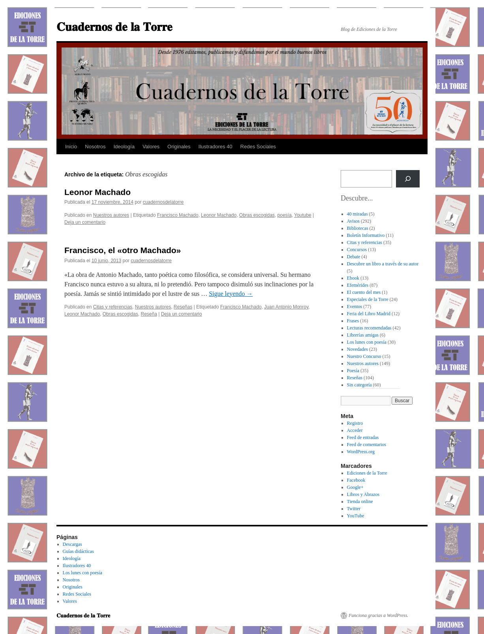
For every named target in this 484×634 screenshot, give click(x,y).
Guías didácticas (78, 551)
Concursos (357, 249)
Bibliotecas (357, 228)
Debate (353, 256)
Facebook (356, 480)
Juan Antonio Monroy (286, 307)
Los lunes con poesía (366, 342)
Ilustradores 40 (216, 147)
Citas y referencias (112, 307)
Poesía (353, 370)
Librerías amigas (363, 335)
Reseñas (183, 307)
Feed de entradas (363, 437)
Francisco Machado (178, 215)
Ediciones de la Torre (367, 473)
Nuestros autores (111, 215)
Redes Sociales (258, 147)
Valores (151, 147)
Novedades (357, 349)
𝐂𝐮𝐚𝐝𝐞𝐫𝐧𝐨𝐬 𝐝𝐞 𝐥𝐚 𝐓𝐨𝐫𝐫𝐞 (114, 26)
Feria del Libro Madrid (368, 313)
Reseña (149, 314)
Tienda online (360, 501)
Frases (353, 321)
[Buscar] (408, 178)
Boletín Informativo (366, 235)
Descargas (72, 544)
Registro (355, 423)
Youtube (302, 215)
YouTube (355, 516)
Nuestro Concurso (364, 356)
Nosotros (95, 147)
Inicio (71, 147)
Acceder (355, 430)
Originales (179, 147)
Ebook (353, 278)
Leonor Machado (97, 192)
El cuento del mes (364, 292)
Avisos (353, 221)
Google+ (355, 487)
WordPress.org (361, 451)
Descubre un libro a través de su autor (383, 264)
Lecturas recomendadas (369, 328)
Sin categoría (359, 385)
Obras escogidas (257, 215)
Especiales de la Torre (367, 299)
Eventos (354, 306)
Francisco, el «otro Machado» (122, 250)
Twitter (353, 508)
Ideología (124, 147)
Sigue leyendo (231, 293)
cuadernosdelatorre (163, 202)
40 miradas (357, 214)
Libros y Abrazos (363, 494)
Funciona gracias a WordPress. (378, 615)
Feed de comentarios (366, 444)
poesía (285, 215)
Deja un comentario (84, 222)
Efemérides (358, 285)
